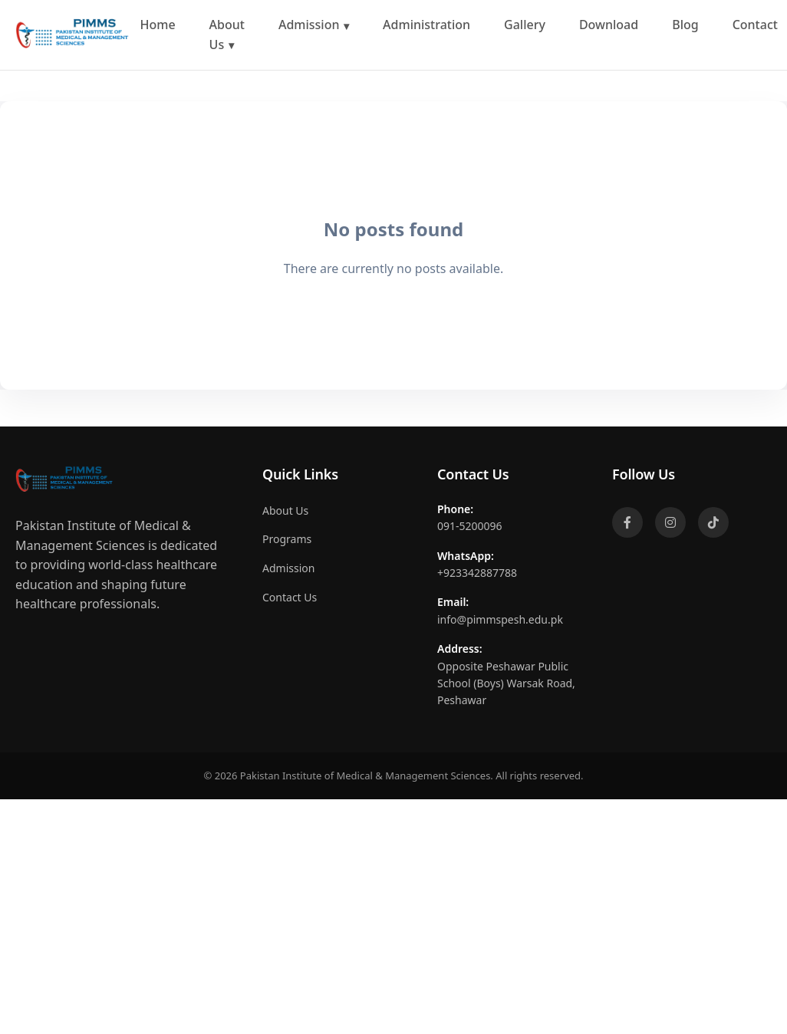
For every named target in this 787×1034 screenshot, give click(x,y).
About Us (227, 34)
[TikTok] (713, 522)
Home (158, 24)
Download (608, 24)
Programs (286, 539)
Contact (755, 24)
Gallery (524, 24)
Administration (426, 24)
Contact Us (289, 597)
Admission (309, 24)
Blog (685, 24)
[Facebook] (627, 522)
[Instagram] (670, 522)
